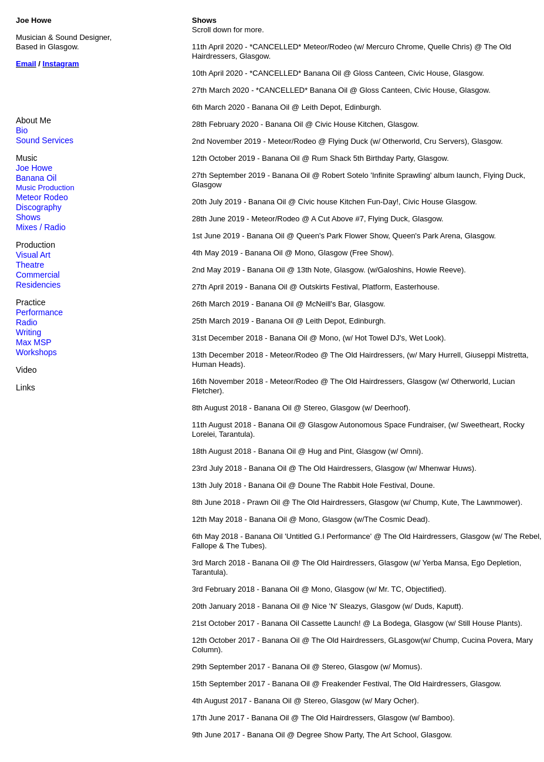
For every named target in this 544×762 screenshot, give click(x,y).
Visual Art (33, 254)
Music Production (45, 187)
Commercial (38, 274)
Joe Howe (34, 168)
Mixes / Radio (41, 227)
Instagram (61, 63)
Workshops (36, 352)
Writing (28, 332)
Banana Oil (36, 178)
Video (26, 370)
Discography (39, 207)
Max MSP (34, 342)
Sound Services (44, 140)
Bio (22, 130)
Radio (27, 322)
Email (26, 63)
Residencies (38, 284)
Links (25, 387)
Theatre (30, 264)
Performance (39, 312)
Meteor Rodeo (42, 197)
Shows (28, 217)
